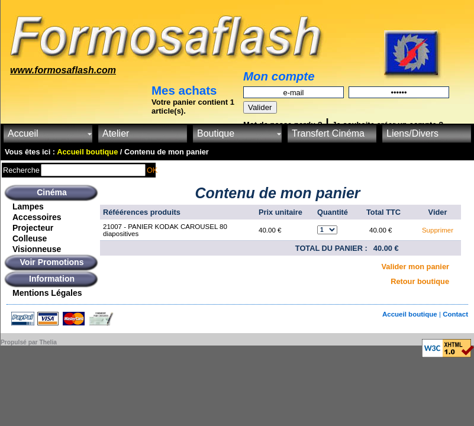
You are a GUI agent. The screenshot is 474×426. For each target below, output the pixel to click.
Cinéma (52, 192)
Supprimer (437, 230)
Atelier (115, 133)
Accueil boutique (410, 314)
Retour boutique (420, 281)
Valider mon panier (416, 266)
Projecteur (32, 228)
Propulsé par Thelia (29, 342)
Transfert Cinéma (328, 133)
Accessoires (37, 217)
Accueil (23, 133)
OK (152, 170)
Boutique (215, 133)
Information (52, 278)
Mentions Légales (47, 293)
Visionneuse (36, 249)
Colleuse (29, 238)
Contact (455, 314)
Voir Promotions (52, 262)
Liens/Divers (412, 133)
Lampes (28, 206)
